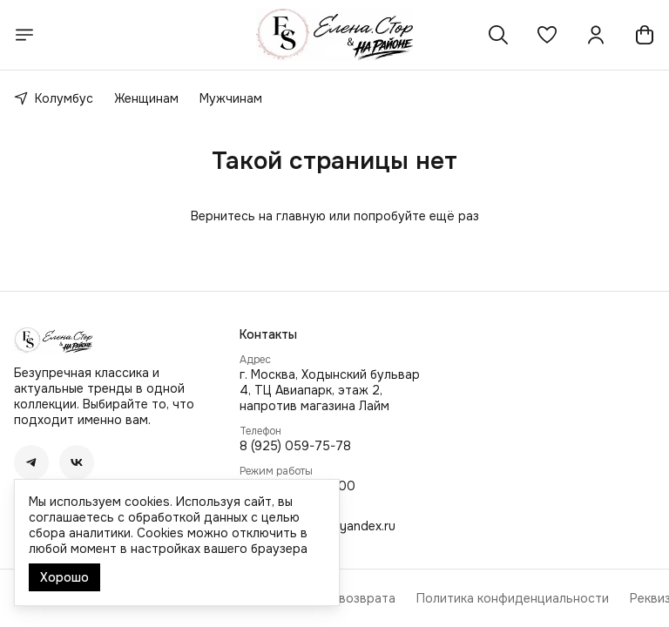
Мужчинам (230, 98)
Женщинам (146, 98)
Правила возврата (339, 598)
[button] (547, 34)
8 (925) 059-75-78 (295, 446)
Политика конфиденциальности (512, 598)
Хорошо (64, 577)
